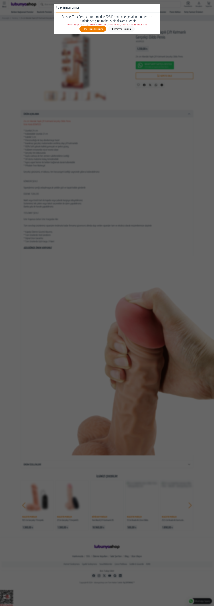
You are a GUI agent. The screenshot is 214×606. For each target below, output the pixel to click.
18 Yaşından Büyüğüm (93, 29)
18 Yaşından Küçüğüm (121, 29)
